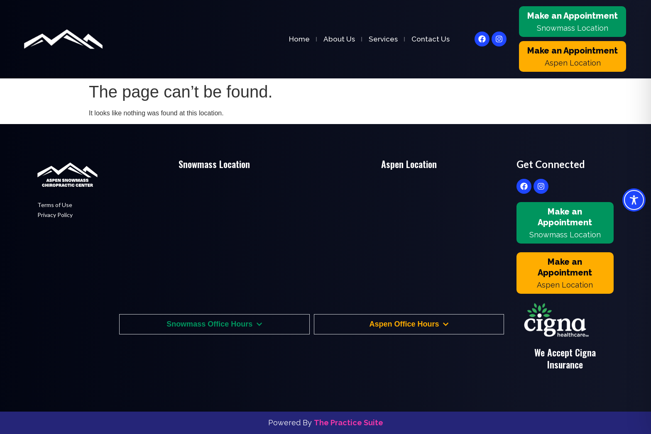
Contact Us (430, 39)
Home (299, 39)
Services (383, 39)
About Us (339, 39)
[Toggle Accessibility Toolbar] (634, 200)
